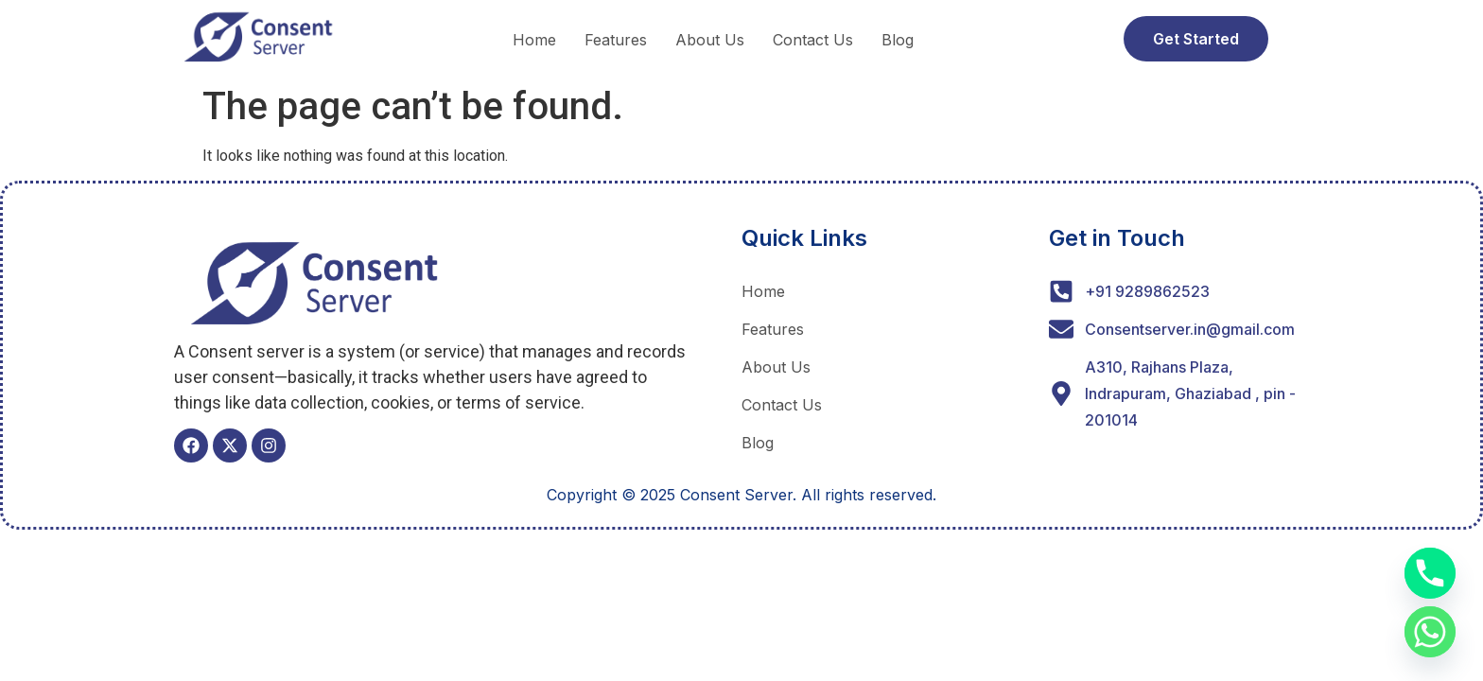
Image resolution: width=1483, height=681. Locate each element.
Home (534, 39)
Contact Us (813, 39)
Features (615, 39)
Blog (897, 39)
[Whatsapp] (1430, 631)
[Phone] (1430, 573)
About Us (709, 39)
